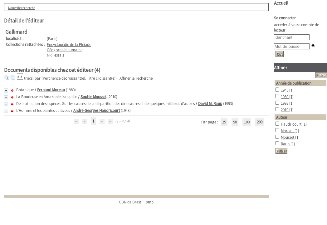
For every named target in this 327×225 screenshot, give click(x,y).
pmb (150, 202)
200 (259, 122)
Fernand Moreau (51, 89)
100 (247, 122)
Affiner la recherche (136, 78)
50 (235, 122)
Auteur (281, 117)
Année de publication (293, 83)
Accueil (281, 3)
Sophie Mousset (93, 96)
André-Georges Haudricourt (96, 110)
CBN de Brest (130, 202)
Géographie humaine (64, 49)
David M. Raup (210, 103)
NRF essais (55, 55)
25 (224, 122)
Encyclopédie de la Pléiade (69, 44)
